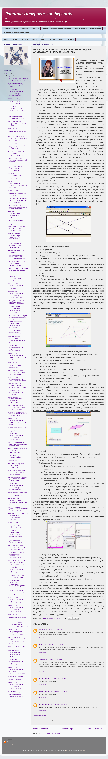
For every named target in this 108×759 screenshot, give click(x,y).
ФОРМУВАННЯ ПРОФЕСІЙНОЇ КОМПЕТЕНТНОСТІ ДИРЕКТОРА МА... (15, 533)
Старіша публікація (95, 728)
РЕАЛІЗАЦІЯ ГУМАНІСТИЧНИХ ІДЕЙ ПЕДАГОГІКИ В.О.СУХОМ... (17, 146)
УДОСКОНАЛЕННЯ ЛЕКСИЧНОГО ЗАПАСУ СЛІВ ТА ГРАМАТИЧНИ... (17, 385)
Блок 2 (16, 39)
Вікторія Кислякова (13, 742)
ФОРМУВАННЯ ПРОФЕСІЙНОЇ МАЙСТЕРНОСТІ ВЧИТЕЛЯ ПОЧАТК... (16, 694)
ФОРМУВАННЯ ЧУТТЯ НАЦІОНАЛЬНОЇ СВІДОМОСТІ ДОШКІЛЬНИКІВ (16, 555)
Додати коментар (40, 715)
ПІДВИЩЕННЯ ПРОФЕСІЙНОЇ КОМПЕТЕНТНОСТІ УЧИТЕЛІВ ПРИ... (15, 100)
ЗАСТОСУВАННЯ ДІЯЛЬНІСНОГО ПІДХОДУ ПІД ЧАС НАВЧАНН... (18, 509)
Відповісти (42, 638)
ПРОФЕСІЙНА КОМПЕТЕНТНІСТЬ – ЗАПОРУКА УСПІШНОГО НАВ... (17, 356)
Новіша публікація (41, 728)
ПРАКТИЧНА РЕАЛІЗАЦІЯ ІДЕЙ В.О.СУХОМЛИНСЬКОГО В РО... (17, 640)
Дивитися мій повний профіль (13, 745)
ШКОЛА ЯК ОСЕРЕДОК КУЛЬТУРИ (16, 251)
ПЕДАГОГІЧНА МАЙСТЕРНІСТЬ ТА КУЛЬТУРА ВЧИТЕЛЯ (16, 116)
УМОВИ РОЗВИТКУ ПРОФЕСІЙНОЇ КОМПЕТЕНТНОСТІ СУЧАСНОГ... (15, 324)
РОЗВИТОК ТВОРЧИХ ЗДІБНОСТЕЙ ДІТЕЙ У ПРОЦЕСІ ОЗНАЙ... (16, 547)
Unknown (42, 629)
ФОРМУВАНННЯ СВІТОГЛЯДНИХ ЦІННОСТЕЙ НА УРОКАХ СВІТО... (18, 339)
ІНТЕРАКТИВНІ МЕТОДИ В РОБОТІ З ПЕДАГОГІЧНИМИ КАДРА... (17, 277)
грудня (10, 76)
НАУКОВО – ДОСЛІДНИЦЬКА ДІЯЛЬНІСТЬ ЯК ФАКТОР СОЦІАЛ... (17, 184)
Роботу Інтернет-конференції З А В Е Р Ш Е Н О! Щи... (18, 79)
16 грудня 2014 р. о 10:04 (54, 629)
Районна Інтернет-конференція (38, 13)
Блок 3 (25, 39)
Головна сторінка (11, 28)
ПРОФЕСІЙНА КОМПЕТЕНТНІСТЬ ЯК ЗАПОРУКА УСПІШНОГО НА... (17, 421)
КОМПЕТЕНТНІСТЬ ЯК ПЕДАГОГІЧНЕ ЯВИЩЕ (17, 576)
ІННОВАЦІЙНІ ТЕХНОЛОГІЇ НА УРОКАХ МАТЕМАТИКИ (17, 450)
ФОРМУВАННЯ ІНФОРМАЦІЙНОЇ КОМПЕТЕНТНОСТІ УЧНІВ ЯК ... (15, 458)
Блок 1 (6, 39)
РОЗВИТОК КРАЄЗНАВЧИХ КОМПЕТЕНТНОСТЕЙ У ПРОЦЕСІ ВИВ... (17, 317)
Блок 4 (34, 39)
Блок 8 (71, 39)
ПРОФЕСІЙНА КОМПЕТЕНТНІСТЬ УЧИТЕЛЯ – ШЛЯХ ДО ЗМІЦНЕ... (16, 591)
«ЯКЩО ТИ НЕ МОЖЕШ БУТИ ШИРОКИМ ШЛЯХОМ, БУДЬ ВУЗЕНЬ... (18, 624)
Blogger (82, 750)
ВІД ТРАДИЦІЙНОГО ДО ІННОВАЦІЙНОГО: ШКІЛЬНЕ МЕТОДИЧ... (16, 153)
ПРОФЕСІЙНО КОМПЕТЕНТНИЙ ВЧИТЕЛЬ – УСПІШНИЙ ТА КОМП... (17, 192)
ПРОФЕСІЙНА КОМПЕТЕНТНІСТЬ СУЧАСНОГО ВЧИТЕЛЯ (17, 379)
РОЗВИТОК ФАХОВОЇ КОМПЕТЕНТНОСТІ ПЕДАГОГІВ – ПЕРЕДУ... (17, 222)
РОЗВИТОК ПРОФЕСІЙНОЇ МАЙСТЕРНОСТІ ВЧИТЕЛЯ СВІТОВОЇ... (17, 302)
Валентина (42, 644)
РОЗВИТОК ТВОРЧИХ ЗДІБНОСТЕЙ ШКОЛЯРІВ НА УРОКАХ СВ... (17, 407)
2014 (8, 73)
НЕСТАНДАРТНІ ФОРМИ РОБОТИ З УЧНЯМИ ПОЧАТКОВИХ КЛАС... (16, 562)
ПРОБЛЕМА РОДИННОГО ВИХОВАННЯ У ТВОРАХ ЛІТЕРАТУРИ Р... (17, 413)
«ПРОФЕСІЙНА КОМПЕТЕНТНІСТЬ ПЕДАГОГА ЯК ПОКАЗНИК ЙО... (15, 92)
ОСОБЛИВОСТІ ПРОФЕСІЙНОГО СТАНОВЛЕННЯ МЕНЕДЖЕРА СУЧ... (15, 244)
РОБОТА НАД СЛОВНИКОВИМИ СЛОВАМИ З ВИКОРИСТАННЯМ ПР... (17, 632)
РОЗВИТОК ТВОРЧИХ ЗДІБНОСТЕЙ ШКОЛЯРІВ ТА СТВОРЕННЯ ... (17, 372)
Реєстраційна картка (30, 28)
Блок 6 (52, 39)
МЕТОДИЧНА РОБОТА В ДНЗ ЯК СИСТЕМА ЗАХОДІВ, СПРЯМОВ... (16, 540)
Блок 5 (43, 39)
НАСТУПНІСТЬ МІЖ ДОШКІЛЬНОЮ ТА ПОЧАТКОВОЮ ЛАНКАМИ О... (15, 167)
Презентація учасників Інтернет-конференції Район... (16, 84)
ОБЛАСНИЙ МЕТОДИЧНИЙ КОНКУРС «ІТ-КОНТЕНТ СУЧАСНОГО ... (17, 200)
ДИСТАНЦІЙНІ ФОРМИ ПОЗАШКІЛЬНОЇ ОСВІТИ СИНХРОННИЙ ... (17, 138)
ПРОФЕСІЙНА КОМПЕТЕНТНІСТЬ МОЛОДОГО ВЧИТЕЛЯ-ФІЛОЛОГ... (17, 286)
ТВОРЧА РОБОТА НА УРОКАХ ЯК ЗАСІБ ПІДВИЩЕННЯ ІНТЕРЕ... (17, 257)
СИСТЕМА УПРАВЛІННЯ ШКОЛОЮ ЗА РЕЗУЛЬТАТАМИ (16, 263)
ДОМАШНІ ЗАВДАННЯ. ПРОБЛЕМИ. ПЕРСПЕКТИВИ (16, 465)
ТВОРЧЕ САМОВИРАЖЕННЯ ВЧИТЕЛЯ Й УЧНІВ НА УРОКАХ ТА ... (18, 270)
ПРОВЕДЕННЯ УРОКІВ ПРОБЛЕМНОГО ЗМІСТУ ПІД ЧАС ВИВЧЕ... (17, 678)
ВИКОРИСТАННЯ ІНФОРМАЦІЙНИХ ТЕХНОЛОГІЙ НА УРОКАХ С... (15, 214)
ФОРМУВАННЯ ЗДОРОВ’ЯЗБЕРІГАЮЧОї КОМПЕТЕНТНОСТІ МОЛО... (17, 653)
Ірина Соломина (44, 678)
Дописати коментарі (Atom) (53, 733)
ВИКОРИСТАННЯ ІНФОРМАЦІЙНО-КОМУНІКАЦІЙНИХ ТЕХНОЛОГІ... (16, 365)
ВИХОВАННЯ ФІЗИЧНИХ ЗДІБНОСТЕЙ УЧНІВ (16, 647)
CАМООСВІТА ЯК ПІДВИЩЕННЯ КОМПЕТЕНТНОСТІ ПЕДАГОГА (15, 309)
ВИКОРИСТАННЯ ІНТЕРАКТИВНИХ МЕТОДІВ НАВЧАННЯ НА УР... (18, 131)
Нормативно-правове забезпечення (56, 28)
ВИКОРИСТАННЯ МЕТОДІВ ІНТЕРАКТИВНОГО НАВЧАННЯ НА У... (17, 494)
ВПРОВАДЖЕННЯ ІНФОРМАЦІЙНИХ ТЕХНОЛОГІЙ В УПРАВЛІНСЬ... (15, 236)
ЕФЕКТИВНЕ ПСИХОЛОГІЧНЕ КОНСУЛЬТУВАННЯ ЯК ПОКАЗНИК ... (17, 176)
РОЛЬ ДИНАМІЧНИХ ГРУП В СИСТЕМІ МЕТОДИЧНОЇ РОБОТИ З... (18, 160)
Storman (67, 750)
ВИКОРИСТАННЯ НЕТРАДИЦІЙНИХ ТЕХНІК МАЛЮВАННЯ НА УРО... (17, 617)
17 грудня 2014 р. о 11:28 (55, 644)
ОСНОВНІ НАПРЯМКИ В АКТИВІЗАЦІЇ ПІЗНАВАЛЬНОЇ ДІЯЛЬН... (18, 332)
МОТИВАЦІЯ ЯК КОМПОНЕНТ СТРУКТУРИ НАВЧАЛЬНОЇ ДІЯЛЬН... (17, 583)
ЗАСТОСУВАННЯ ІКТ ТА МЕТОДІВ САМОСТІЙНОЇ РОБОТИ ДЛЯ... (17, 444)
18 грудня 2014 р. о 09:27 (59, 678)
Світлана (42, 659)
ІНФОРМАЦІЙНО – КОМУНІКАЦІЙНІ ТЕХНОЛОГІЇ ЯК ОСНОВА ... (18, 501)
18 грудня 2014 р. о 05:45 (54, 659)
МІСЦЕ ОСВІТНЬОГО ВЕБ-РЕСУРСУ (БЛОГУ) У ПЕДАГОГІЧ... (17, 429)
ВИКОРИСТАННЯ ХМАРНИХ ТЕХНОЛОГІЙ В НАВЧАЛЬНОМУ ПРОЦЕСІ (18, 516)
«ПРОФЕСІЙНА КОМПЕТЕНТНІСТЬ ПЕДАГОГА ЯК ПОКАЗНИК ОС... (15, 436)
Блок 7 (61, 39)
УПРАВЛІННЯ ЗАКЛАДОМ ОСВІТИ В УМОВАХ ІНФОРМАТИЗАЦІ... (17, 228)
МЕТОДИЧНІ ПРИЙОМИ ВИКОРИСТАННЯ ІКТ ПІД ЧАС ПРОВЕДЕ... (18, 472)
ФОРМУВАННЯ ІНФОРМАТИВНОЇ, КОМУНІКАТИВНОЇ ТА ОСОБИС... (17, 109)
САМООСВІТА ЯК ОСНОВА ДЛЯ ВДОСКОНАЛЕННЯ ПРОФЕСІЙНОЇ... (17, 478)
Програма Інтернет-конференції (87, 28)
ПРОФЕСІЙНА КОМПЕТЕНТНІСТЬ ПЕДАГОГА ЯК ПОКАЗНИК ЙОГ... (15, 294)
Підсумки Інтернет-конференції (16, 32)
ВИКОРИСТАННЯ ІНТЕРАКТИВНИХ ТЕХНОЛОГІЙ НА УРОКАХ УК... (15, 399)
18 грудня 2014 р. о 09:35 (59, 704)
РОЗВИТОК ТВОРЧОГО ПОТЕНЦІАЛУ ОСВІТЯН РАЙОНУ (17, 123)
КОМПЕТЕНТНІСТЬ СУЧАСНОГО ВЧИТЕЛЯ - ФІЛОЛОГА (17, 392)
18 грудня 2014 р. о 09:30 (59, 691)
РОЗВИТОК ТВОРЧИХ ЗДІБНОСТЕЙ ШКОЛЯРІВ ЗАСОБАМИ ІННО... (17, 207)
